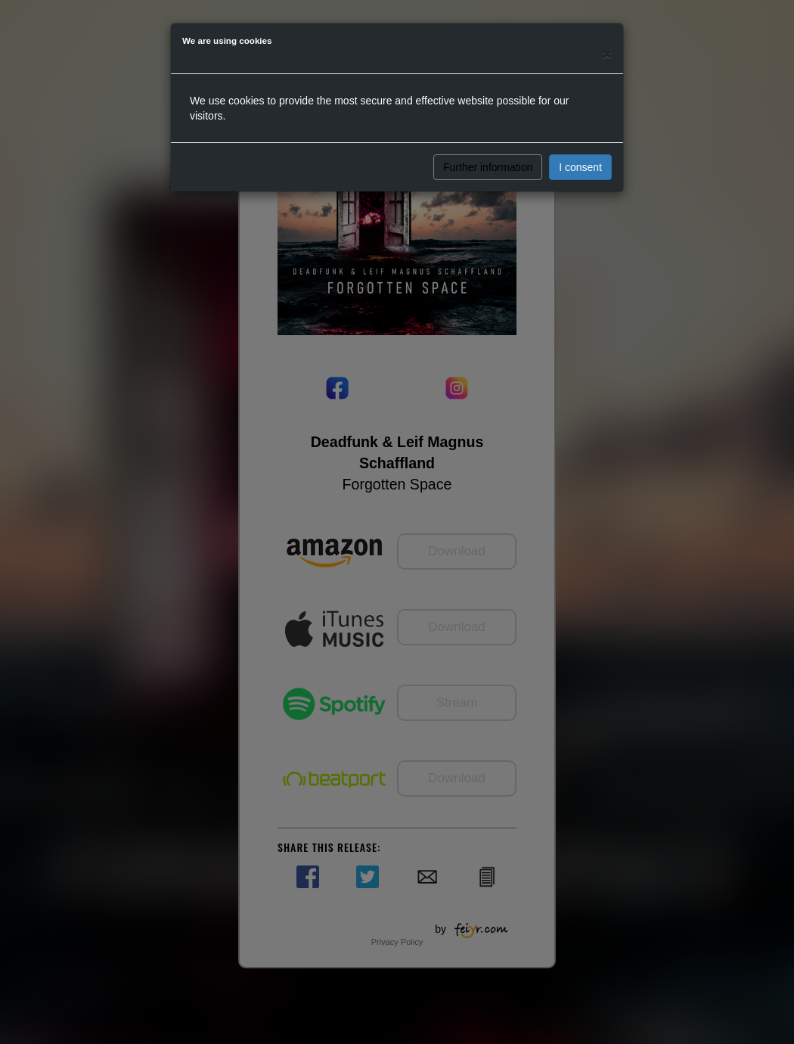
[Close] (607, 54)
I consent (580, 167)
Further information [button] (487, 167)
